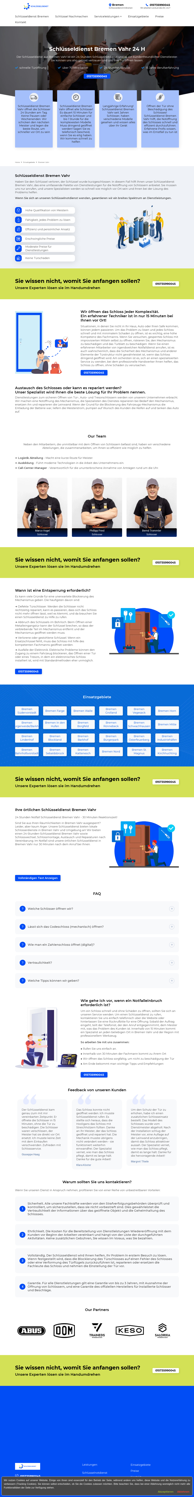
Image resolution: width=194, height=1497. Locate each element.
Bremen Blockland (55, 730)
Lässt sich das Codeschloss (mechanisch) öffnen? (66, 920)
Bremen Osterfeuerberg (139, 730)
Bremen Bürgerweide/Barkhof (27, 717)
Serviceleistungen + (108, 16)
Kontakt (20, 22)
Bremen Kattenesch (83, 744)
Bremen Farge (55, 703)
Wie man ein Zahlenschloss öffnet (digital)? (61, 938)
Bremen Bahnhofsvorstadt (27, 744)
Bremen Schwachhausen (139, 717)
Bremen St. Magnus (139, 744)
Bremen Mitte (167, 717)
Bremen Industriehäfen (167, 730)
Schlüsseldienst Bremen (32, 16)
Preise (159, 16)
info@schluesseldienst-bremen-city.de (43, 1476)
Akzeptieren (165, 1491)
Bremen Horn (167, 703)
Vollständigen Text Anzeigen (38, 870)
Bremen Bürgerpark (111, 730)
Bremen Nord (111, 744)
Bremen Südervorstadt (27, 703)
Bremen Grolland (111, 703)
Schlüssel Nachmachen (71, 16)
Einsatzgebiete (138, 16)
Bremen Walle (83, 703)
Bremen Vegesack (139, 703)
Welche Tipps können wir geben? (53, 973)
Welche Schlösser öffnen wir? (50, 902)
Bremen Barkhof (83, 730)
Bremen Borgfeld (83, 717)
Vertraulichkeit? (40, 956)
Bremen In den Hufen (55, 717)
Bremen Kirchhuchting (167, 744)
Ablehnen (183, 1491)
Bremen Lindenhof (27, 730)
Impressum (138, 1476)
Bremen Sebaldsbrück (55, 744)
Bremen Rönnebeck (111, 717)
